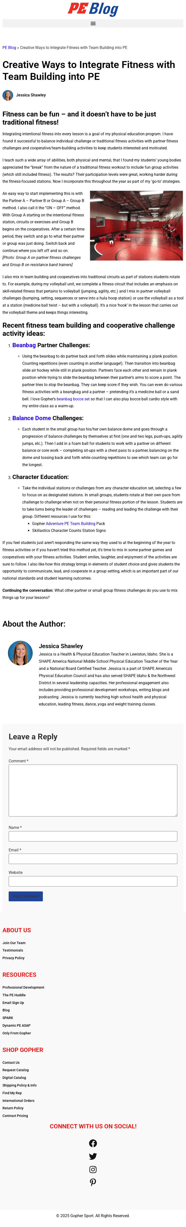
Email (15, 850)
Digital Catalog (14, 1078)
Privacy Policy (13, 958)
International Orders (18, 1101)
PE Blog (9, 47)
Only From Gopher (16, 1033)
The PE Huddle (14, 995)
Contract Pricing (15, 1116)
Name (15, 828)
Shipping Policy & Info (19, 1085)
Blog (6, 1010)
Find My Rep (12, 1093)
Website (16, 873)
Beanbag (24, 345)
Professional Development (23, 987)
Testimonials (12, 950)
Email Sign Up (13, 1003)
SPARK (7, 1018)
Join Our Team (14, 943)
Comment (18, 761)
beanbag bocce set (73, 399)
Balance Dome (31, 418)
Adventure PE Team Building (70, 523)
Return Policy (13, 1108)
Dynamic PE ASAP (16, 1025)
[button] (93, 23)
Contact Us (11, 1063)
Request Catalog (15, 1070)
